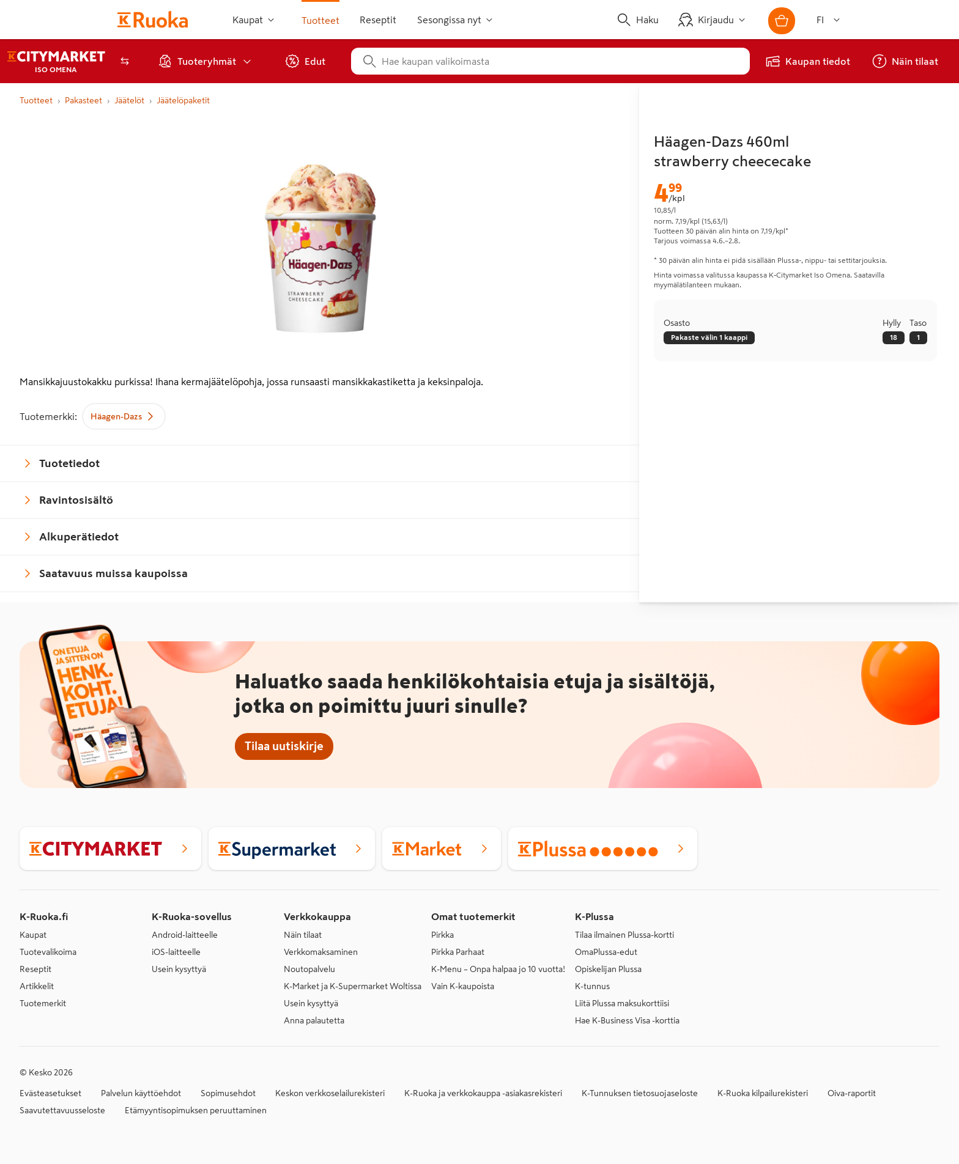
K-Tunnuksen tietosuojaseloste (640, 1093)
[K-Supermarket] (292, 848)
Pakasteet (83, 100)
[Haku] (640, 19)
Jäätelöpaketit (183, 100)
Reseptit (35, 969)
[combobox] (560, 61)
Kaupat (33, 934)
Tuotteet (36, 100)
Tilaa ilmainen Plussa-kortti (624, 934)
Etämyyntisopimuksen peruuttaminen (196, 1110)
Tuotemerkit (43, 1003)
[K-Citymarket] (110, 848)
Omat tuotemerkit (473, 916)
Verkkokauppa (317, 916)
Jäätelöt (129, 100)
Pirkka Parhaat (457, 952)
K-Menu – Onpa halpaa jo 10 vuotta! (498, 969)
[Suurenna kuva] (320, 241)
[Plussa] (602, 848)
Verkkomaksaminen (321, 952)
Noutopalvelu (309, 969)
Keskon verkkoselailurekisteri (330, 1093)
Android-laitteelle (185, 934)
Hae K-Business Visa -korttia (627, 1020)
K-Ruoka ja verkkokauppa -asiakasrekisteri (483, 1093)
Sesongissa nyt (455, 20)
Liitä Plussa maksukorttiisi (622, 1003)
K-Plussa (594, 916)
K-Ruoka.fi (44, 916)
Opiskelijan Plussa (608, 969)
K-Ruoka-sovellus (192, 916)
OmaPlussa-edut (606, 952)
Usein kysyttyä (179, 969)
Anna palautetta (314, 1020)
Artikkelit (37, 986)
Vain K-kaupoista (462, 986)
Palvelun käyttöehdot (141, 1093)
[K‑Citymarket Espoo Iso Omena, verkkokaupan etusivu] (56, 61)
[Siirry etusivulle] (155, 19)
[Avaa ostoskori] (781, 20)
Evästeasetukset (50, 1093)
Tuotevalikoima (48, 952)
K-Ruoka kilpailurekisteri (762, 1093)
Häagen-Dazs (124, 416)
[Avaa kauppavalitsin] (125, 61)
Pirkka (442, 934)
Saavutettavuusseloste (62, 1110)
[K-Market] (441, 848)
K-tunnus (592, 986)
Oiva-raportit (852, 1093)
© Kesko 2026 (46, 1072)
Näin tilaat (303, 934)
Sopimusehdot (228, 1093)
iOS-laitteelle (176, 952)
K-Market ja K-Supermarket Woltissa (352, 986)
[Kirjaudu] (715, 19)
